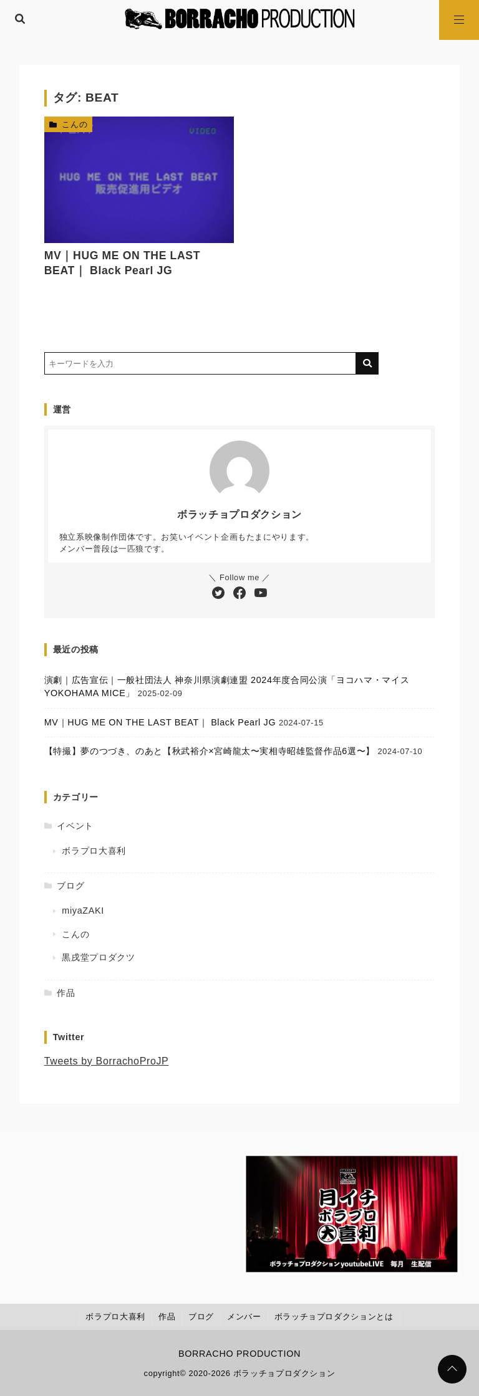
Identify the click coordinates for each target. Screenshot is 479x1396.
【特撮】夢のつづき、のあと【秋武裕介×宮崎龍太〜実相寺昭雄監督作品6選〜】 (209, 751)
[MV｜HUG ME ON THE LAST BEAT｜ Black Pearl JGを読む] (139, 180)
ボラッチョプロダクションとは (334, 1316)
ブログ (70, 886)
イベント (75, 826)
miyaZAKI (83, 911)
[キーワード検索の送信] (367, 363)
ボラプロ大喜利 (93, 851)
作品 (66, 993)
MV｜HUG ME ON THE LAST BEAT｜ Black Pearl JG (160, 722)
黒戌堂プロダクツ (98, 957)
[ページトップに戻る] (452, 1369)
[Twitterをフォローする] (218, 594)
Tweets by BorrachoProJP (106, 1061)
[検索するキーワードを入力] (200, 363)
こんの (74, 124)
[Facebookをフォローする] (239, 594)
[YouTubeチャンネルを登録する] (260, 594)
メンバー (244, 1316)
